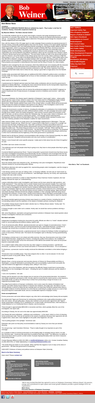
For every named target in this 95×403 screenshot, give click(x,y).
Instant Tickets (76, 113)
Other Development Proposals (81, 53)
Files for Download (76, 108)
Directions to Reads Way (77, 155)
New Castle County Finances (80, 46)
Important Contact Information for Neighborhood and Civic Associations (80, 119)
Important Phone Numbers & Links (80, 115)
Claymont (73, 66)
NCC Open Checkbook (78, 37)
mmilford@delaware (37, 340)
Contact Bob (90, 20)
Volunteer (73, 2)
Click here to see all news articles (80, 97)
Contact (65, 2)
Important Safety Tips (78, 30)
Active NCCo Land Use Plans (79, 128)
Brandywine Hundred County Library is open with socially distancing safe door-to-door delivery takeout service (82, 86)
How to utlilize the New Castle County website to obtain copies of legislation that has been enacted (81, 125)
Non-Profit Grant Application (80, 111)
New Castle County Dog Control (79, 131)
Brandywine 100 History (79, 59)
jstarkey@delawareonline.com (41, 342)
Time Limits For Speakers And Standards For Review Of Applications (79, 151)
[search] (81, 73)
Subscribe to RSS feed (77, 101)
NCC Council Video (77, 44)
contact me (18, 355)
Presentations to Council (79, 39)
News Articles (46, 20)
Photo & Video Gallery (63, 20)
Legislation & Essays (28, 20)
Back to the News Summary (11, 352)
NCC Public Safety (77, 48)
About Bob (12, 20)
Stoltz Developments (77, 51)
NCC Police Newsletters (76, 110)
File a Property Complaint (79, 32)
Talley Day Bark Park (77, 64)
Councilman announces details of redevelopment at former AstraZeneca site (81, 95)
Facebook (78, 20)
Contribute (80, 2)
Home (3, 20)
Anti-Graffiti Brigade (77, 61)
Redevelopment (76, 41)
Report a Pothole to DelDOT (80, 35)
